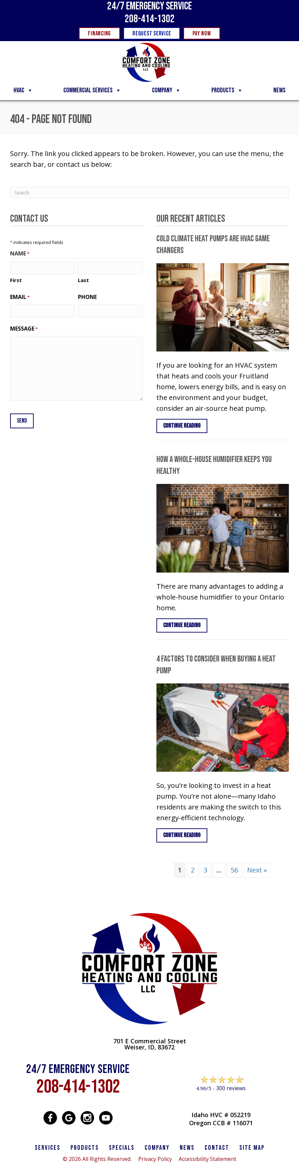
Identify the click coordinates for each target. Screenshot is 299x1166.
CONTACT (217, 1148)
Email (20, 297)
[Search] (149, 192)
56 (234, 870)
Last (83, 280)
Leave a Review (221, 1101)
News (279, 90)
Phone (87, 297)
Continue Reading (182, 425)
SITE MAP (252, 1148)
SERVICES (47, 1148)
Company (166, 90)
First (16, 280)
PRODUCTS (84, 1148)
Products (227, 90)
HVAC (23, 90)
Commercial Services (92, 90)
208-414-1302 (150, 19)
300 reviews (231, 1088)
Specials (121, 1148)
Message (24, 329)
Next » (257, 870)
